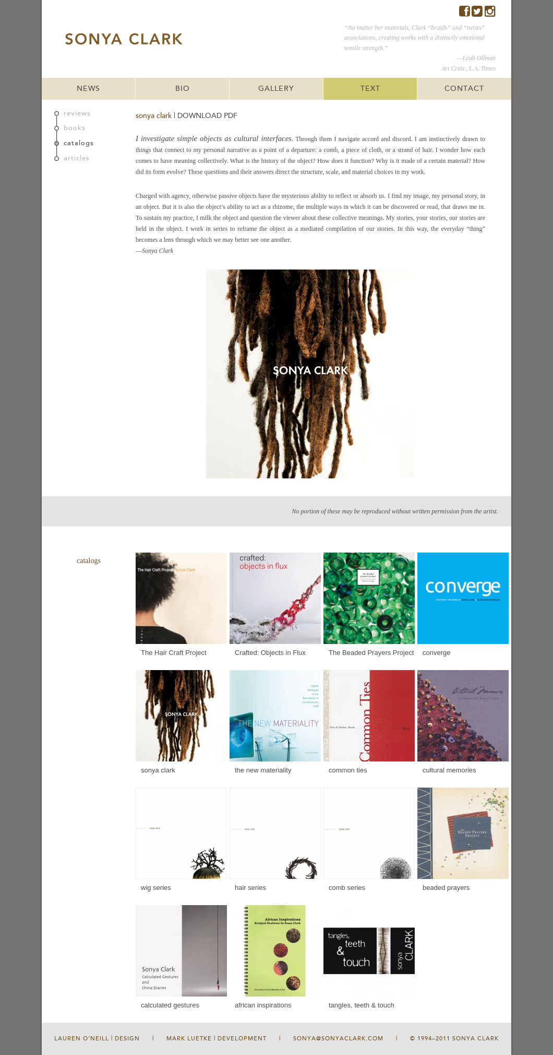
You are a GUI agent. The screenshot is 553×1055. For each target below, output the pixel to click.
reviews (77, 113)
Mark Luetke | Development (216, 1038)
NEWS (88, 89)
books (75, 128)
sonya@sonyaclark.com (338, 1038)
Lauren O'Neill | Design (97, 1038)
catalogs (79, 143)
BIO (182, 89)
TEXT (370, 89)
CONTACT (464, 89)
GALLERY (276, 89)
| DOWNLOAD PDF (205, 115)
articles (77, 158)
